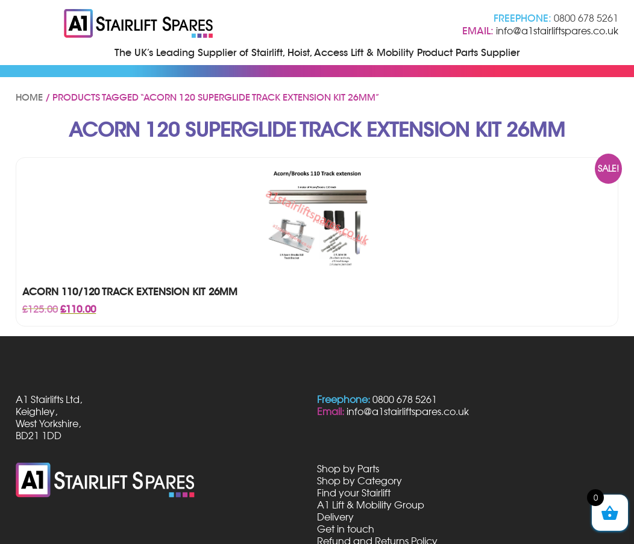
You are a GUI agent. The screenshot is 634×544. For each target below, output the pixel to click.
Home (29, 97)
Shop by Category (359, 481)
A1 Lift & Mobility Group (370, 505)
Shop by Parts (348, 469)
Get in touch (345, 529)
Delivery (335, 517)
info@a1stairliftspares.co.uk (557, 31)
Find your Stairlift (354, 493)
